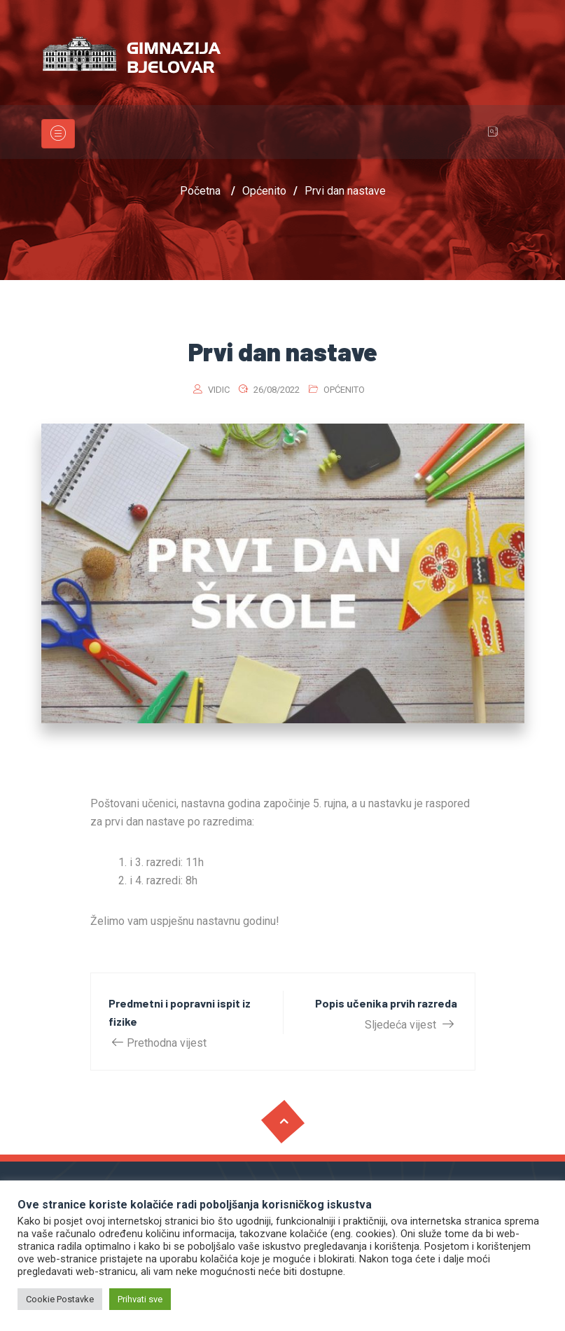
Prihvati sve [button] (140, 1299)
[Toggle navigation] (58, 133)
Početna (200, 190)
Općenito (344, 389)
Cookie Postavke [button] (60, 1299)
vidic (219, 389)
